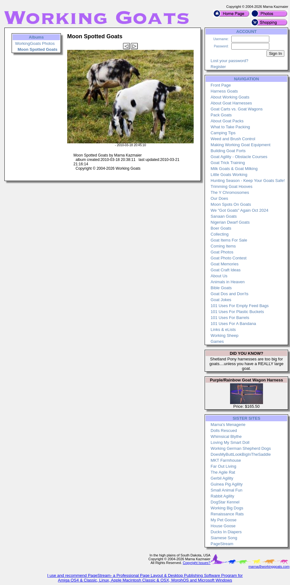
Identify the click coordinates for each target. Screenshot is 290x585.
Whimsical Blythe (226, 436)
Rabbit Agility (222, 496)
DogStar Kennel (225, 502)
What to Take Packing (230, 127)
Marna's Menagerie (228, 424)
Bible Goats (221, 287)
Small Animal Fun (226, 490)
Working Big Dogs (227, 508)
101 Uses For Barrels (230, 317)
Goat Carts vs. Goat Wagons (237, 109)
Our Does (219, 198)
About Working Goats (230, 97)
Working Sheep (225, 335)
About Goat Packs (227, 121)
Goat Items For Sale (229, 240)
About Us (219, 276)
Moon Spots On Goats (231, 204)
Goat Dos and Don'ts (229, 293)
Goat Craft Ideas (225, 270)
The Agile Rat (223, 472)
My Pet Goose (223, 520)
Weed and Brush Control (233, 138)
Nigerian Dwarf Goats (230, 222)
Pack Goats (221, 115)
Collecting (219, 234)
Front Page (221, 85)
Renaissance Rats (227, 514)
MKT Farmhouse (226, 460)
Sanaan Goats (224, 216)
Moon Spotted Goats (37, 49)
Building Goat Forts (228, 150)
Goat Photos (222, 252)
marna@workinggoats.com (268, 566)
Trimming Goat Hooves (231, 186)
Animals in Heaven (227, 281)
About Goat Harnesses (231, 103)
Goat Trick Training (228, 162)
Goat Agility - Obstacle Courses (239, 156)
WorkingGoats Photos (35, 43)
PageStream (222, 543)
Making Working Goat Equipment (241, 144)
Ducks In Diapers (226, 531)
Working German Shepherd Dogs (241, 448)
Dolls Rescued (224, 430)
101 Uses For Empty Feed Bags (240, 305)
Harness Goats (224, 91)
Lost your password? (229, 60)
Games (217, 341)
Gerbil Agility (222, 478)
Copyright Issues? (196, 563)
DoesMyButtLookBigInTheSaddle (241, 454)
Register (218, 66)
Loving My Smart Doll (230, 442)
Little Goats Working (229, 174)
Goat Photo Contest (228, 258)
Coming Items (223, 246)
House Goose (223, 526)
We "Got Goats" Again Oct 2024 (239, 210)
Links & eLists (223, 329)
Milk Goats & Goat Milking (234, 168)
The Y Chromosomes (230, 192)
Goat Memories (225, 264)
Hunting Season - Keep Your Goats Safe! (248, 180)
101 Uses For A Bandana (233, 323)
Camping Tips (223, 132)
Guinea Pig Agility (227, 484)
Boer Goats (221, 228)
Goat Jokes (221, 299)
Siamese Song (224, 537)
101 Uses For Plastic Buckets (237, 311)
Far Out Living (223, 466)
